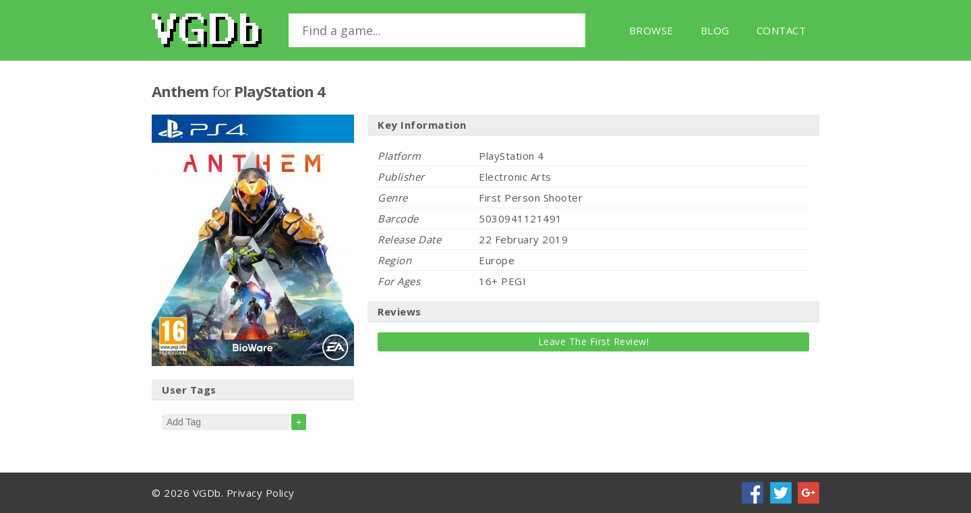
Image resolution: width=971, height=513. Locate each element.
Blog (715, 30)
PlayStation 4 (279, 91)
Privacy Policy (261, 493)
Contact (781, 30)
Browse (651, 30)
